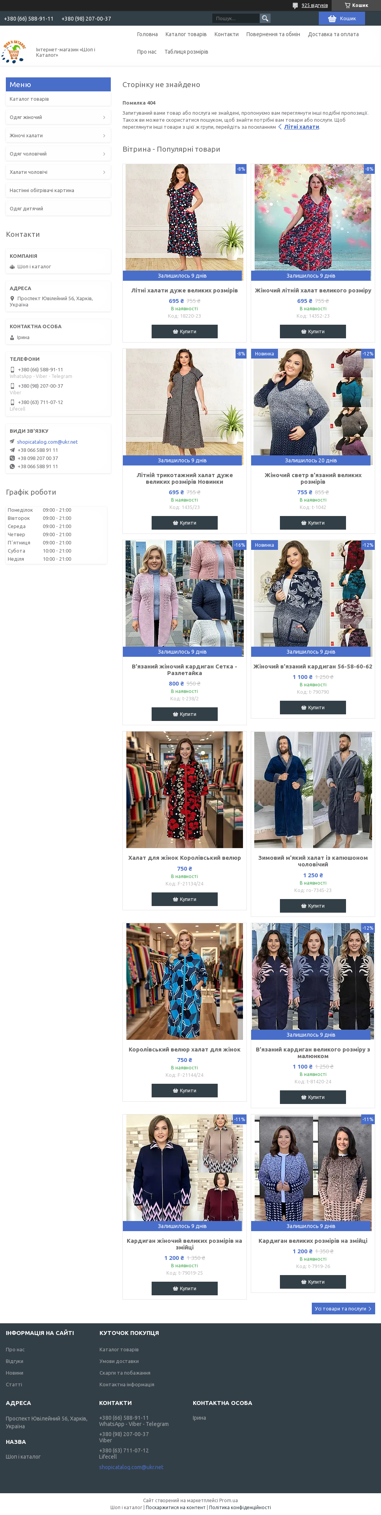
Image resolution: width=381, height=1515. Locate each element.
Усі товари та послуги (340, 1308)
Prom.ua (228, 1500)
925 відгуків (315, 5)
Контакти (227, 34)
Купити (188, 331)
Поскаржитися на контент (176, 1507)
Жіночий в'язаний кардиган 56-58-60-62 (312, 666)
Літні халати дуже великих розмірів (184, 290)
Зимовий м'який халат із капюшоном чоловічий (313, 861)
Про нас (147, 52)
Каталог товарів (186, 34)
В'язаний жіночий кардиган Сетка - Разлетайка (184, 669)
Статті (14, 1384)
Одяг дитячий (26, 208)
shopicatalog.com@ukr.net (47, 441)
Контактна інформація (127, 1384)
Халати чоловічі (28, 172)
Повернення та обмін (273, 34)
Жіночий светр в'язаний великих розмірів (313, 478)
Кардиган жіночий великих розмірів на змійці (184, 1244)
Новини (14, 1372)
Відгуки (14, 1361)
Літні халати (301, 127)
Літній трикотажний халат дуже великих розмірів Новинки (184, 478)
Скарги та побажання (125, 1372)
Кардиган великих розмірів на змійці (313, 1240)
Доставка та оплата (333, 34)
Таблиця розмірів (186, 52)
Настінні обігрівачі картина (42, 190)
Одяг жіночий (26, 117)
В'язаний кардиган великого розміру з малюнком (313, 1052)
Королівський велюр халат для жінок (185, 1049)
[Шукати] (265, 18)
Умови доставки (119, 1361)
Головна (147, 34)
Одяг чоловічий (28, 153)
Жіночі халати (26, 135)
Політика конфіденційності (240, 1507)
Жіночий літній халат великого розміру (313, 290)
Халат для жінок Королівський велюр (184, 857)
